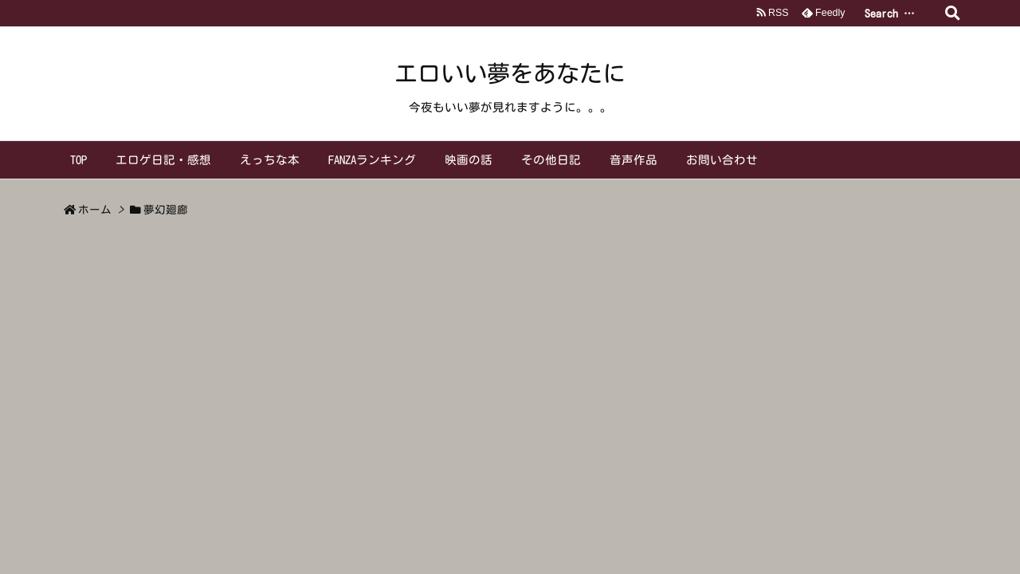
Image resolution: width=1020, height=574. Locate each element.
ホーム (95, 209)
